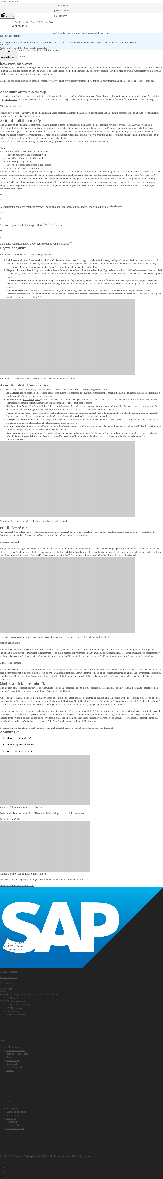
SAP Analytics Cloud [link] (45, 22)
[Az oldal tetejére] (1, 1177)
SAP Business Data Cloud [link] (25, 22)
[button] (12, 22)
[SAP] (81, 889)
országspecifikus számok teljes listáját (92, 33)
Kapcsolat (20, 56)
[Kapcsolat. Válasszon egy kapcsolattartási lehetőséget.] (7, 16)
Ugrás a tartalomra (9, 1)
